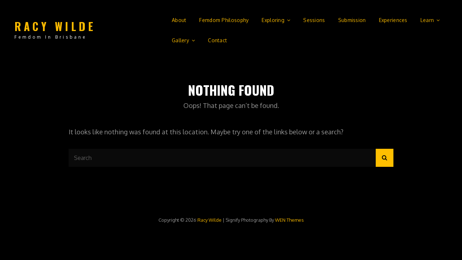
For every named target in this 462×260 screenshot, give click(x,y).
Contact (217, 40)
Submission (352, 20)
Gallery (180, 40)
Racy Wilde (55, 26)
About (179, 20)
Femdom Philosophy (224, 20)
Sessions (314, 20)
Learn (427, 20)
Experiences (393, 20)
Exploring (273, 20)
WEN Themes (289, 220)
